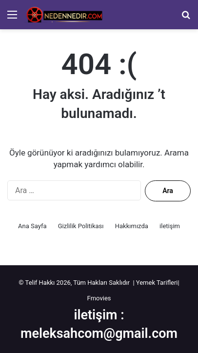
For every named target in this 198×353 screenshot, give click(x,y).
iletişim (169, 226)
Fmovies (99, 298)
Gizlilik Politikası (81, 226)
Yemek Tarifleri (157, 282)
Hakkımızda (131, 226)
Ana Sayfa (32, 226)
